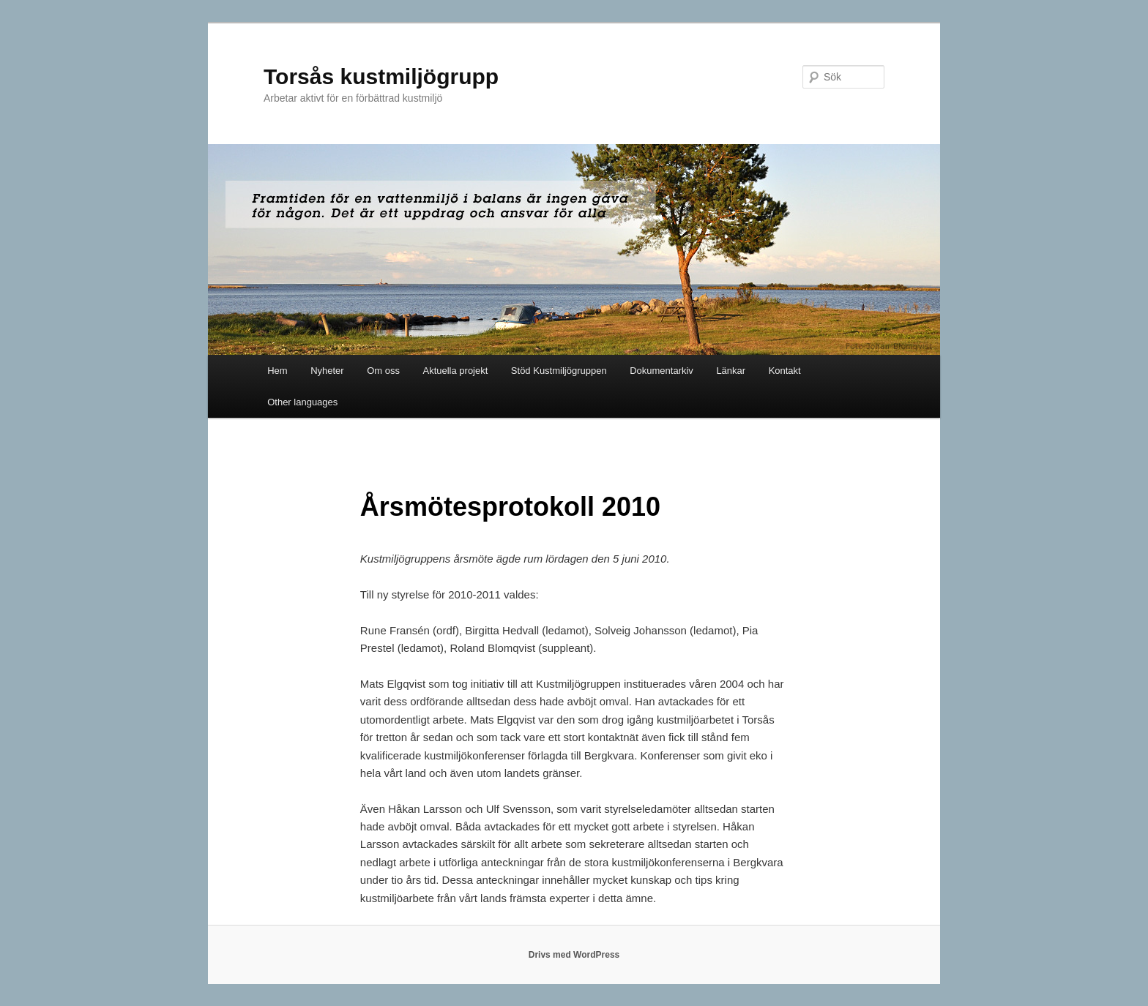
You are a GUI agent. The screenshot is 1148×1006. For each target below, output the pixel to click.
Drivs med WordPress (574, 955)
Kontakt (785, 370)
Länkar (730, 370)
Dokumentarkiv (661, 370)
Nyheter (327, 370)
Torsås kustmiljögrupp (381, 76)
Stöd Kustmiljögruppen (559, 370)
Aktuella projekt (455, 370)
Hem (277, 370)
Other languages (302, 402)
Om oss (383, 370)
